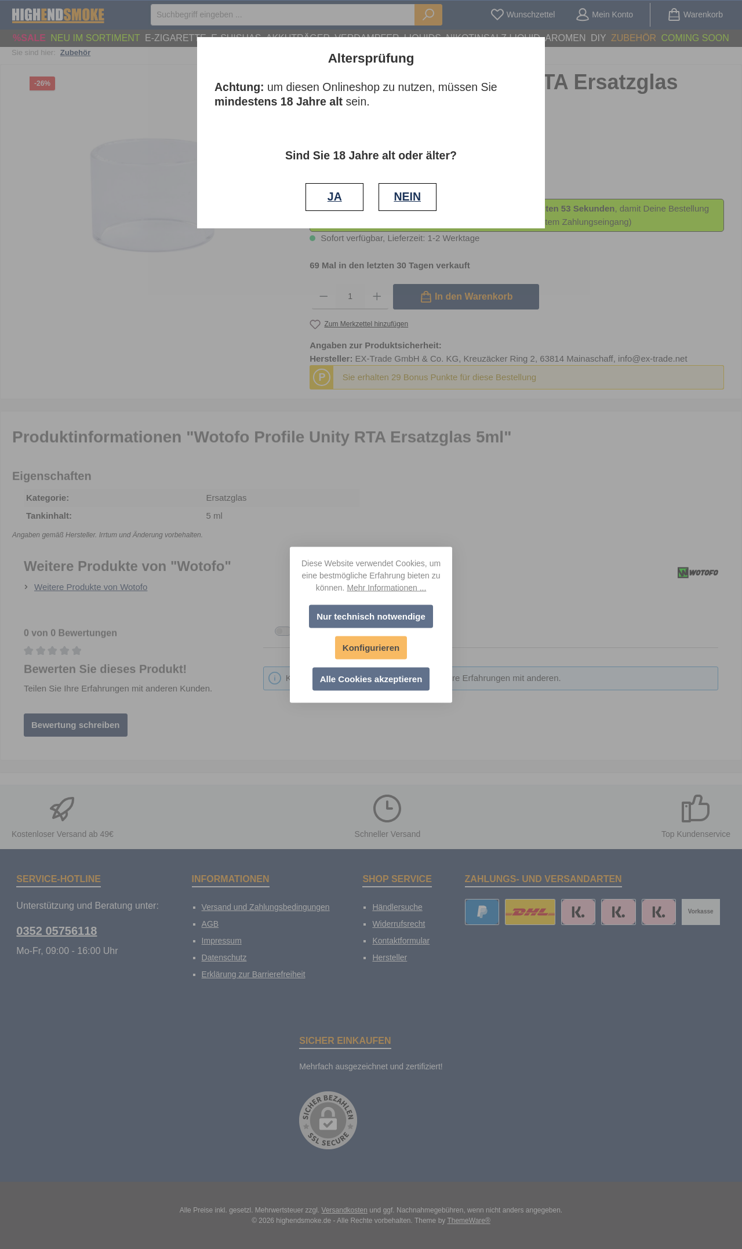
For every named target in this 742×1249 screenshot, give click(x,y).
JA (335, 196)
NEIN (407, 196)
